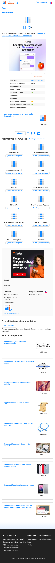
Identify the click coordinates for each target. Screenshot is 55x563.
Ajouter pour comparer (36, 139)
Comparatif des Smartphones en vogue (19, 485)
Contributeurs (9, 302)
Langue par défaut (36, 291)
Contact (30, 545)
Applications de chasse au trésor (16, 403)
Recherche (17, 3)
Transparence (32, 539)
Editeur (32, 295)
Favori (24, 27)
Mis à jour (7, 298)
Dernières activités (45, 539)
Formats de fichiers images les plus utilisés (17, 383)
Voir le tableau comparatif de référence (18, 33)
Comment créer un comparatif (13, 539)
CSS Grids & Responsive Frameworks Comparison (18, 115)
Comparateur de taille (10, 551)
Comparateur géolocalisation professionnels (15, 342)
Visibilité (7, 295)
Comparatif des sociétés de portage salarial (17, 445)
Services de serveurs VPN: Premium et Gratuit (19, 363)
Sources (7, 286)
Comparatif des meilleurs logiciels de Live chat (18, 424)
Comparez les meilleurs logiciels (14, 542)
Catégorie (7, 291)
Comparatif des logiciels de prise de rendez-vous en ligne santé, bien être (18, 506)
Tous (4, 8)
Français (51, 3)
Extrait (6, 280)
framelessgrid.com (37, 80)
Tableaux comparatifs (10, 545)
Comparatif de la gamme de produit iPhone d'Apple (17, 465)
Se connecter (42, 2)
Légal (29, 542)
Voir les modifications (11, 313)
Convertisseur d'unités (11, 548)
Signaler (20, 133)
